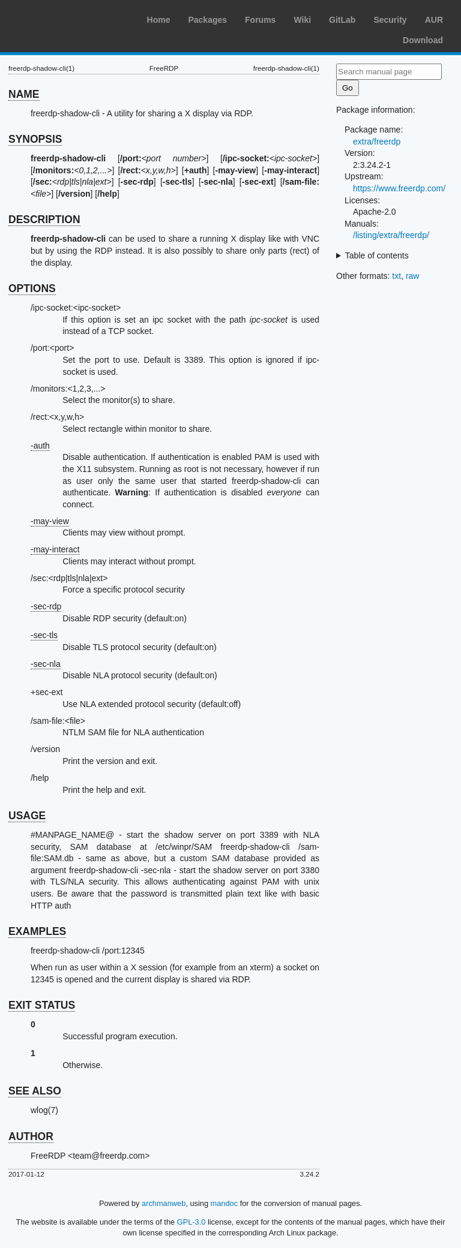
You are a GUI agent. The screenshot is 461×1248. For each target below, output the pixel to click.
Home (158, 20)
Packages (207, 20)
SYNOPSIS (35, 139)
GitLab (342, 20)
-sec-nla (46, 664)
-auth (40, 445)
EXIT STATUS (41, 1005)
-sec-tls (44, 635)
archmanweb (163, 1203)
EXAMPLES (37, 931)
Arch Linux (66, 18)
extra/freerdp (376, 141)
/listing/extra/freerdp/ (391, 235)
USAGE (27, 816)
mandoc (224, 1203)
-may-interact (55, 549)
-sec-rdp (46, 606)
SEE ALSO (34, 1091)
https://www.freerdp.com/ (399, 188)
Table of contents (377, 255)
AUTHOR (30, 1136)
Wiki (302, 20)
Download (423, 40)
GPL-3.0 (191, 1221)
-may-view (50, 521)
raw (413, 276)
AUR (434, 20)
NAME (24, 94)
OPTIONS (32, 288)
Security (389, 20)
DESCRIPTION (44, 219)
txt (396, 276)
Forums (260, 20)
